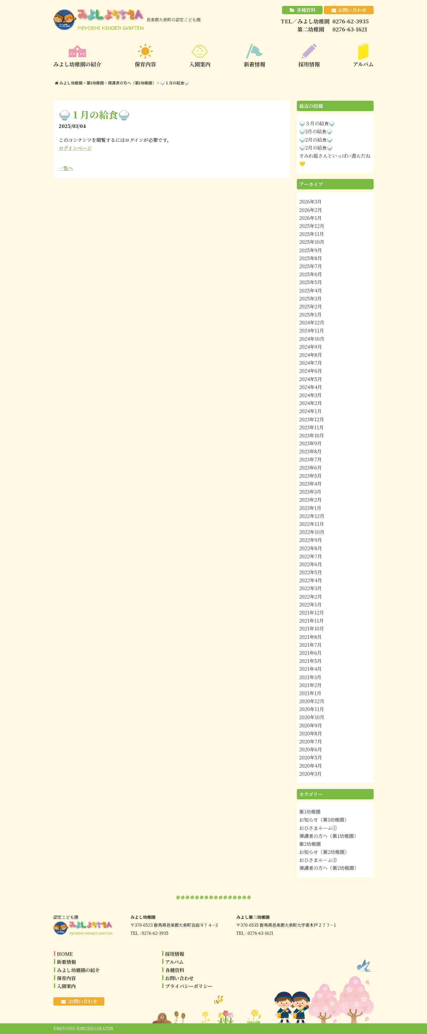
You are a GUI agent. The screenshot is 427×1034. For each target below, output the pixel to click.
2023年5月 (310, 475)
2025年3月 (310, 298)
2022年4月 (310, 580)
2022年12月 (311, 516)
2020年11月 (311, 709)
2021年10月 (311, 628)
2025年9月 (310, 250)
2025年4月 (310, 290)
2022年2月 (310, 596)
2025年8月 (310, 258)
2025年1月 (310, 314)
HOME (65, 953)
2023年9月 (310, 443)
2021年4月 (310, 668)
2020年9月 (310, 725)
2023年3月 (310, 491)
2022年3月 (310, 588)
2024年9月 (310, 346)
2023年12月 (311, 419)
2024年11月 (311, 330)
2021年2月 (310, 685)
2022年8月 (310, 548)
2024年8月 (310, 354)
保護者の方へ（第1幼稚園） (329, 836)
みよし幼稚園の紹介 (78, 970)
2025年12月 (311, 226)
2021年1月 (310, 693)
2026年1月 (310, 218)
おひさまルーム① (318, 828)
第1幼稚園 (310, 811)
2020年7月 (310, 741)
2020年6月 (310, 749)
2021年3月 (310, 677)
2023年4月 (310, 483)
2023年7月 (310, 459)
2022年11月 (311, 524)
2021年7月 (310, 644)
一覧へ (66, 168)
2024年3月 (310, 395)
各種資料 (306, 10)
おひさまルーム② (318, 860)
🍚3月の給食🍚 (315, 131)
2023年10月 (311, 435)
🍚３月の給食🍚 (317, 123)
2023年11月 (311, 427)
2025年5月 (310, 282)
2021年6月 (310, 652)
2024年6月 (310, 370)
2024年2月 (310, 403)
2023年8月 (310, 451)
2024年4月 (310, 387)
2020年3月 (310, 773)
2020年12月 (311, 701)
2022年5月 (310, 572)
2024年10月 (311, 338)
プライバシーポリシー (189, 986)
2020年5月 (310, 757)
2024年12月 (311, 322)
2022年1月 (310, 604)
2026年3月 (310, 201)
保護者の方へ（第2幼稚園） (329, 868)
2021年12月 (311, 612)
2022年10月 (311, 532)
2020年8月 (310, 733)
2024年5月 (310, 379)
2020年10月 (311, 717)
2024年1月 (310, 411)
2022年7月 (310, 556)
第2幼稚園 (310, 844)
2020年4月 (310, 765)
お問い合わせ (352, 10)
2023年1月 (310, 508)
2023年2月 (310, 499)
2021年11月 (311, 620)
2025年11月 (311, 234)
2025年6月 (310, 274)
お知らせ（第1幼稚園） (324, 819)
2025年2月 (310, 306)
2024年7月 (310, 362)
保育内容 (66, 978)
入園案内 (66, 986)
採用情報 (174, 953)
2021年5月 (310, 660)
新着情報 (66, 961)
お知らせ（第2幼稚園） (324, 852)
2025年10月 (311, 242)
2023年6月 (310, 467)
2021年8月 (310, 636)
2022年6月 (310, 564)
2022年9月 (310, 540)
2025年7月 (310, 266)
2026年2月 (310, 210)
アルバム (174, 961)
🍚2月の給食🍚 (316, 139)
